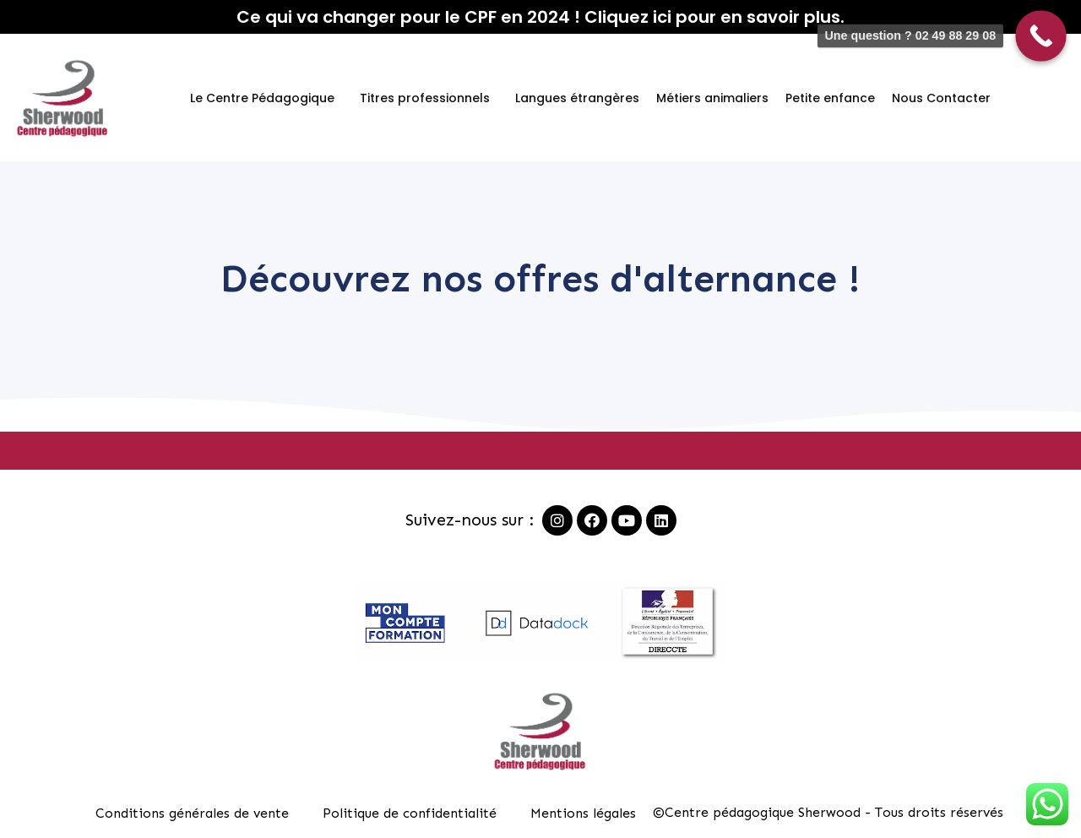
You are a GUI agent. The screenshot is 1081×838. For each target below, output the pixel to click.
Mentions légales (583, 813)
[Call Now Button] (1041, 36)
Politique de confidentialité (410, 813)
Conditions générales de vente (192, 813)
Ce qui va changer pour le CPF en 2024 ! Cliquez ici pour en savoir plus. (540, 17)
